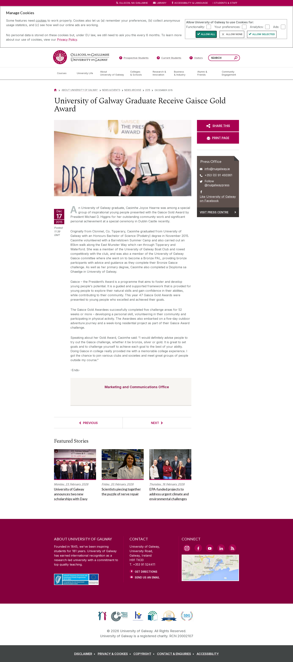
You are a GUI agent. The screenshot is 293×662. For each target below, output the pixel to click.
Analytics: (256, 27)
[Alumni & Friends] (206, 73)
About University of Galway (80, 90)
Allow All (208, 34)
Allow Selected (263, 34)
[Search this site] (235, 58)
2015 (147, 90)
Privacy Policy (67, 39)
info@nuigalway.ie (217, 169)
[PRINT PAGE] (218, 138)
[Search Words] (224, 58)
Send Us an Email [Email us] (147, 577)
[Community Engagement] (229, 73)
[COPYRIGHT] (144, 654)
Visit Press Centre (214, 212)
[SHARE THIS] (218, 126)
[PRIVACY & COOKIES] (115, 654)
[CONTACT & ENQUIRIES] (176, 654)
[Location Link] (210, 579)
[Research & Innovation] (160, 73)
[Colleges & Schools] (138, 73)
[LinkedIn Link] (221, 548)
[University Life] (85, 73)
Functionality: (195, 27)
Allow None (234, 34)
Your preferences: (227, 27)
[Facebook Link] (198, 548)
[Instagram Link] (187, 548)
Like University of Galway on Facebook (218, 199)
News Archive (132, 90)
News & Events (111, 90)
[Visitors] (196, 58)
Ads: (276, 27)
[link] (102, 616)
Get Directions (146, 571)
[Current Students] (169, 58)
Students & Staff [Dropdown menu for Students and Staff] (225, 2)
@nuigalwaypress (217, 185)
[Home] (55, 90)
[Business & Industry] (182, 73)
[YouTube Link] (209, 548)
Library (161, 2)
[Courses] (64, 73)
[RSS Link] (232, 548)
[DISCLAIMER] (85, 654)
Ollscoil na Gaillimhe (133, 2)
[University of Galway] (81, 57)
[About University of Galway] (112, 73)
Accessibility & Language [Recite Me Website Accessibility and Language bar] (189, 3)
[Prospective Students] (133, 58)
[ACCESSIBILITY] (208, 654)
